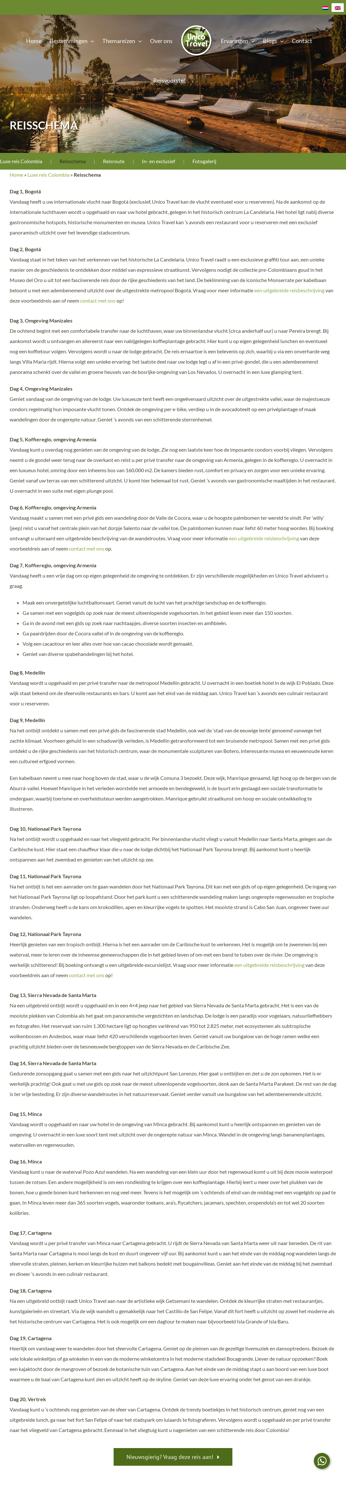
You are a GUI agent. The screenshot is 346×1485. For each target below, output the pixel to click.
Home (16, 175)
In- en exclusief (158, 161)
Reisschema (73, 161)
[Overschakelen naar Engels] (338, 7)
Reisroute (114, 161)
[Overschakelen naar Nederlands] (325, 7)
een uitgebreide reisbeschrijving (289, 290)
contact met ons (98, 300)
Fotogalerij (204, 161)
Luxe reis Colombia (21, 161)
